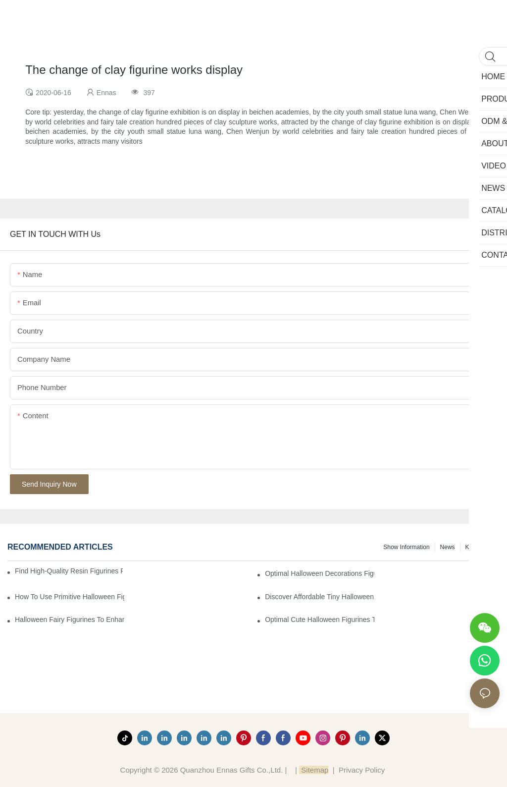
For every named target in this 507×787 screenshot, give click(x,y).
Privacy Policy (362, 770)
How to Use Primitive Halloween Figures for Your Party (69, 597)
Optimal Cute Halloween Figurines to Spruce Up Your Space (319, 619)
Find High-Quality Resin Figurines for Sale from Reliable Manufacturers (69, 571)
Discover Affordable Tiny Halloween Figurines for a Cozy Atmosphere (319, 597)
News (447, 547)
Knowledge (480, 547)
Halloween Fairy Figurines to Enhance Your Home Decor (69, 619)
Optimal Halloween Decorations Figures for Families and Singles (319, 573)
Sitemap (313, 770)
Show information (406, 547)
